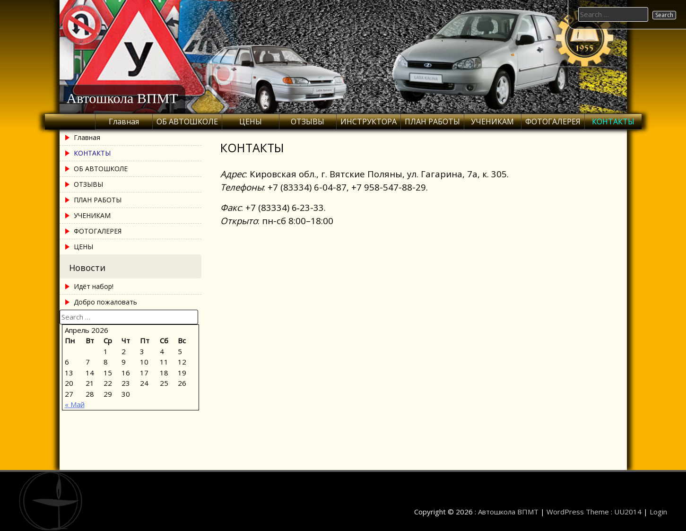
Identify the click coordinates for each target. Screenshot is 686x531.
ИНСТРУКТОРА (368, 121)
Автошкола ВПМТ (122, 98)
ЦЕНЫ (250, 121)
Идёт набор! (93, 286)
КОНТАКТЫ (613, 121)
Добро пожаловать (105, 301)
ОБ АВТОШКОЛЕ (187, 121)
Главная (124, 121)
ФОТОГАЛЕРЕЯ (553, 121)
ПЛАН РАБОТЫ (432, 121)
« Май (75, 404)
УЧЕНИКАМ (492, 121)
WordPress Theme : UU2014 (594, 511)
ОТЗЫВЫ (307, 121)
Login (658, 511)
